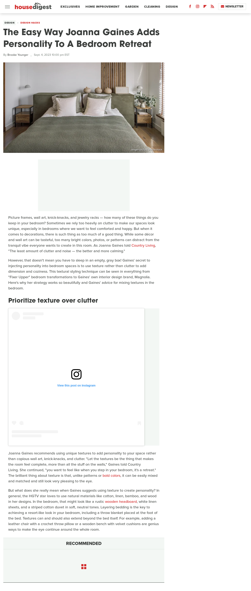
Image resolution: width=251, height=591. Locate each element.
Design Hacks (30, 23)
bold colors (111, 475)
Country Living (143, 245)
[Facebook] (190, 7)
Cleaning (152, 6)
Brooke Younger (17, 55)
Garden (132, 6)
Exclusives (70, 6)
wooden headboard (121, 501)
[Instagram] (197, 7)
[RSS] (212, 7)
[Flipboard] (205, 7)
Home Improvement (102, 6)
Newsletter (232, 6)
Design (172, 6)
